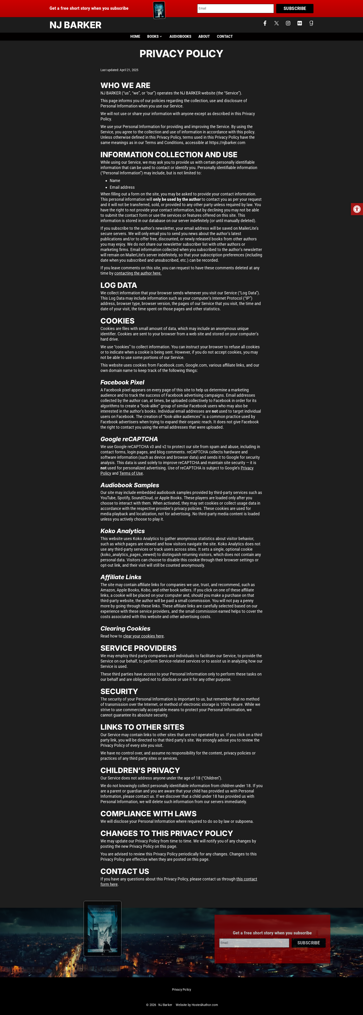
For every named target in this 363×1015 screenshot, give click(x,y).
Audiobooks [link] (180, 36)
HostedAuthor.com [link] (205, 1005)
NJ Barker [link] (75, 25)
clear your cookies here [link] (143, 636)
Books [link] (154, 36)
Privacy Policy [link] (181, 990)
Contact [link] (225, 36)
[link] (357, 209)
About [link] (204, 36)
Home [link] (135, 36)
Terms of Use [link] (131, 473)
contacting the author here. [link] (138, 273)
